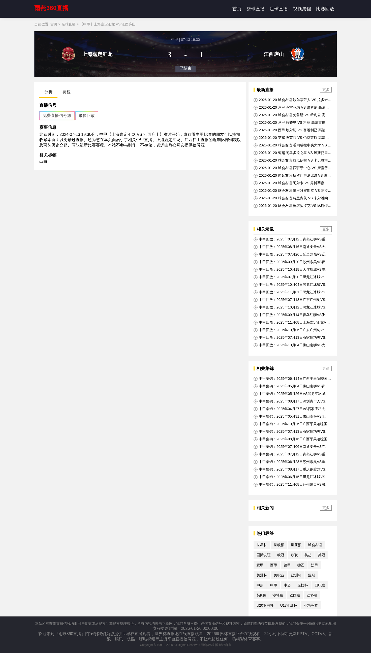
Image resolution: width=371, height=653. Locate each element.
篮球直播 (255, 8)
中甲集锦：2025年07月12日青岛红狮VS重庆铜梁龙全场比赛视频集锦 (291, 454)
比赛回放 (325, 8)
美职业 (279, 575)
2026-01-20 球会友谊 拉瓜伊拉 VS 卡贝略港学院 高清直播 (292, 160)
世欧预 (279, 545)
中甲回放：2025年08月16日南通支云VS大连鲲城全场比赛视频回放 (291, 247)
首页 (236, 8)
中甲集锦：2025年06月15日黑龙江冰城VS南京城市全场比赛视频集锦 (291, 477)
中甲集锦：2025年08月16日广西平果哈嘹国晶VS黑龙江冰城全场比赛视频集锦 (292, 439)
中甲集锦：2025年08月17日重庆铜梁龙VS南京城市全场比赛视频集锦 (291, 469)
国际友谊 (264, 555)
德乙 (300, 565)
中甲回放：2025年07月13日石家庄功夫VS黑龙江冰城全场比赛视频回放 (291, 337)
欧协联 (312, 595)
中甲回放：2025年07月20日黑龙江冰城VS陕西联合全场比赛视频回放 (291, 277)
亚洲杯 (296, 575)
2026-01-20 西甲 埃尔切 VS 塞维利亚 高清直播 (291, 130)
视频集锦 (302, 8)
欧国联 (295, 595)
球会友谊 (315, 545)
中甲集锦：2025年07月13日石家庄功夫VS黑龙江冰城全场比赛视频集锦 (291, 431)
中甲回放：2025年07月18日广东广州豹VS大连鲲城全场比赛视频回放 (291, 300)
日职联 (320, 585)
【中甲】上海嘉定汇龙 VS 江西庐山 (108, 24)
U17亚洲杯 (288, 605)
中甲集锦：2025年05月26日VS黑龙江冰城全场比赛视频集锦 (291, 394)
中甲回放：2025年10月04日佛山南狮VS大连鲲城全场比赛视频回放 (291, 345)
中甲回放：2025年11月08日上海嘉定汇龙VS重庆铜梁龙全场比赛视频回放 (291, 322)
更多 (325, 90)
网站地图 (329, 623)
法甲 (314, 565)
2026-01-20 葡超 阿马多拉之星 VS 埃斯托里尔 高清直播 (292, 153)
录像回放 (87, 115)
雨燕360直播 (51, 8)
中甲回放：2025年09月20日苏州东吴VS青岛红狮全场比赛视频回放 (291, 262)
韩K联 (261, 595)
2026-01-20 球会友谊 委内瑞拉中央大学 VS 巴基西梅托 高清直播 (292, 145)
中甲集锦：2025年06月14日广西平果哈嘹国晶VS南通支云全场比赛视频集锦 (292, 379)
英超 (308, 555)
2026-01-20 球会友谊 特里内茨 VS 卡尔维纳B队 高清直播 (292, 198)
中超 (260, 585)
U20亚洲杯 (265, 605)
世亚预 (296, 545)
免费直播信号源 (57, 115)
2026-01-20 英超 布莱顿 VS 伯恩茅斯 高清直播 (291, 138)
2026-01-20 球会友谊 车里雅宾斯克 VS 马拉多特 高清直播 (292, 191)
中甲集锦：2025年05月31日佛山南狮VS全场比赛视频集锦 (291, 416)
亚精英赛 (311, 605)
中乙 (287, 585)
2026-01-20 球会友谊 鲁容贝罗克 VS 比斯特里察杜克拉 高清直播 (292, 206)
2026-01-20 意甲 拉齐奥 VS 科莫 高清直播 (289, 122)
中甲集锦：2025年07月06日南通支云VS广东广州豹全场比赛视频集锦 (291, 447)
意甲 (260, 565)
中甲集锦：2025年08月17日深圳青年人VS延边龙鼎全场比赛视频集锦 (291, 401)
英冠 (321, 555)
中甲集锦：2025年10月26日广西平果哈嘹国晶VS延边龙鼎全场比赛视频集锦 (292, 424)
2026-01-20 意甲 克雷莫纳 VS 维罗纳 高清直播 (291, 107)
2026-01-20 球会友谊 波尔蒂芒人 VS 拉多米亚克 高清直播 (292, 100)
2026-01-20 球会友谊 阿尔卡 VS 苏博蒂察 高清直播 (291, 183)
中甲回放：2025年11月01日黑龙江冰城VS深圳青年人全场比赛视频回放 (291, 292)
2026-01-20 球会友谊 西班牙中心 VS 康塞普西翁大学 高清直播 (292, 168)
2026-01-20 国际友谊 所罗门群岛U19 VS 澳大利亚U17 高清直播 (292, 175)
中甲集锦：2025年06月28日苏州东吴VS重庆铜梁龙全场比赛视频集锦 (291, 462)
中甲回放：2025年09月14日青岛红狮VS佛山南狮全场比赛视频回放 (291, 315)
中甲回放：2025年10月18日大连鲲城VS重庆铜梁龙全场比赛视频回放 (291, 269)
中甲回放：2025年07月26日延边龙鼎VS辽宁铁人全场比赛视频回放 (291, 254)
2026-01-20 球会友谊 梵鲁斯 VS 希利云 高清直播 (291, 115)
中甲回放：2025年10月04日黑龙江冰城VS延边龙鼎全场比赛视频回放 (291, 285)
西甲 (273, 565)
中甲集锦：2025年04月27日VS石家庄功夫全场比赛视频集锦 (291, 409)
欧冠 (280, 555)
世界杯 (262, 545)
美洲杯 (262, 575)
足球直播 (279, 8)
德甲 (287, 565)
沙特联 (277, 595)
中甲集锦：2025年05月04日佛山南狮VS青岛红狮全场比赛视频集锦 (291, 386)
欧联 (294, 555)
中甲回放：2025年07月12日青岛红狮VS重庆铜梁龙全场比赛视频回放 (291, 239)
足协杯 (302, 585)
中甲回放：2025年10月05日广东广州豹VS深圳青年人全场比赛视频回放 (291, 330)
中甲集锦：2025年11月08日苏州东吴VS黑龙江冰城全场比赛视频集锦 (291, 484)
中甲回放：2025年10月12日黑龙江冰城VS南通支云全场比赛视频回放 (291, 307)
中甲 (43, 162)
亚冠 (311, 575)
